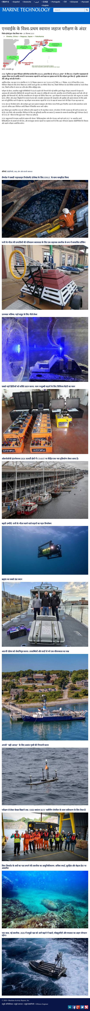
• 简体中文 (5, 2)
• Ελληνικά (74, 2)
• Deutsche (26, 2)
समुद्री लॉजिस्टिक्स (7, 1004)
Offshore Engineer (42, 1004)
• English (45, 5)
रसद (15, 172)
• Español (16, 2)
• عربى (36, 2)
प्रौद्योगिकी (10, 172)
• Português (55, 2)
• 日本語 (45, 2)
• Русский (85, 2)
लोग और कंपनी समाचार (25, 172)
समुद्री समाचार (18, 1004)
